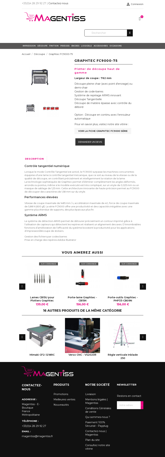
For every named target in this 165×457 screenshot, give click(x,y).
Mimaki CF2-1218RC (42, 354)
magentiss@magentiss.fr (35, 436)
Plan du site (92, 440)
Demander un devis (90, 142)
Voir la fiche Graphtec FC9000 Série (102, 131)
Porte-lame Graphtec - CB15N (82, 299)
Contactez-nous (58, 3)
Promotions (61, 394)
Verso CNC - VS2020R (82, 354)
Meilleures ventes (64, 399)
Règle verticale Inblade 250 (123, 356)
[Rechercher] (108, 32)
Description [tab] (34, 158)
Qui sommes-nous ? (97, 417)
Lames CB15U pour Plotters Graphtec (42, 299)
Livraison (90, 394)
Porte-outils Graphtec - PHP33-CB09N (123, 299)
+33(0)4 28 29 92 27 (34, 426)
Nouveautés (61, 404)
